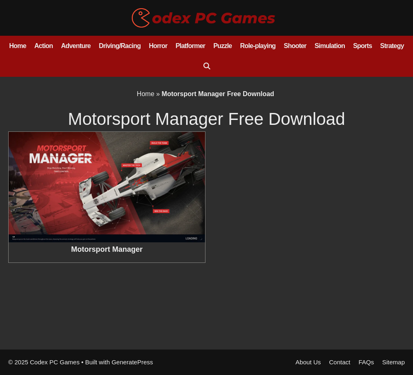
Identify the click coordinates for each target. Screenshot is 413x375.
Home (17, 45)
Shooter (295, 45)
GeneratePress (132, 362)
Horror (158, 45)
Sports (362, 45)
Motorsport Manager (107, 249)
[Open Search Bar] (206, 66)
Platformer (190, 45)
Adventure (76, 45)
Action (44, 45)
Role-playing (257, 45)
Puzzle (222, 45)
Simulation (329, 45)
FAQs (366, 362)
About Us (308, 362)
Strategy (392, 45)
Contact (340, 362)
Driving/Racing (120, 45)
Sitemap (393, 362)
